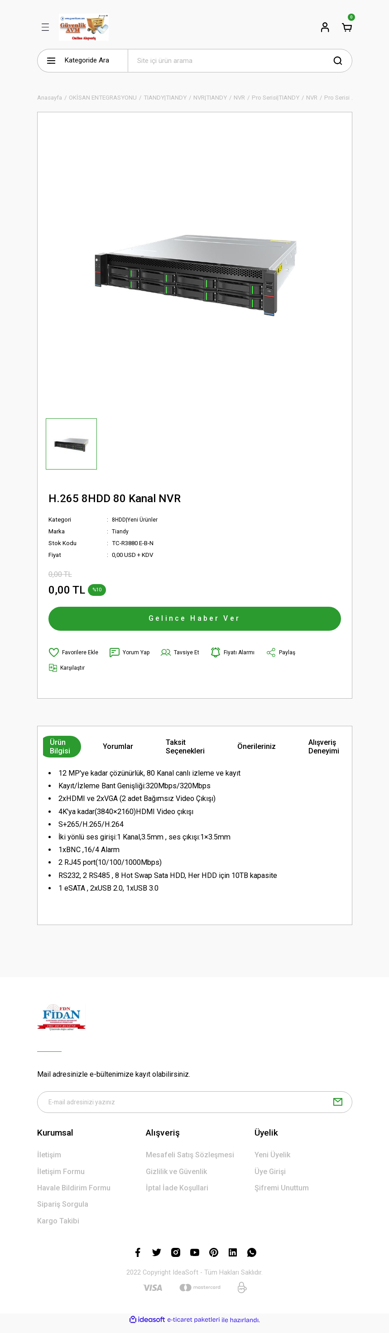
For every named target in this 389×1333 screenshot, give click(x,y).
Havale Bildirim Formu (73, 1194)
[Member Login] (325, 27)
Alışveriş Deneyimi (323, 751)
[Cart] (346, 27)
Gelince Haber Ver (194, 620)
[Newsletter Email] (194, 1108)
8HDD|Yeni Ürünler (136, 519)
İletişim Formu (61, 1178)
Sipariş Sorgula (62, 1211)
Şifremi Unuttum (282, 1194)
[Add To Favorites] (74, 657)
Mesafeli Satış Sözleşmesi (190, 1161)
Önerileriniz (256, 751)
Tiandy (121, 531)
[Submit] (337, 1108)
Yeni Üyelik (272, 1161)
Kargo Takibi (58, 1227)
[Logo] (84, 27)
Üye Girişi (270, 1178)
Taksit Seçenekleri (185, 751)
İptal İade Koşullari (177, 1194)
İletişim (49, 1161)
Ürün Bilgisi (60, 751)
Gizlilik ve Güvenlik (176, 1178)
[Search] (240, 60)
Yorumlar (118, 751)
